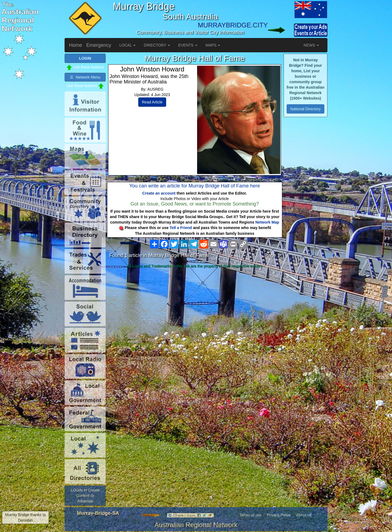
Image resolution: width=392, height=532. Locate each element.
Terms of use (250, 515)
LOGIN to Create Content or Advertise (85, 495)
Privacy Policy (279, 515)
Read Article (152, 102)
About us (303, 515)
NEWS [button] (311, 45)
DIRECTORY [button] (157, 45)
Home (75, 45)
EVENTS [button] (187, 45)
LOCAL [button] (127, 45)
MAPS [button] (213, 45)
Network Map (267, 222)
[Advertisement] (194, 313)
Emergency (98, 45)
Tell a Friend (181, 227)
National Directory (305, 109)
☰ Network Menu (85, 77)
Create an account (158, 193)
